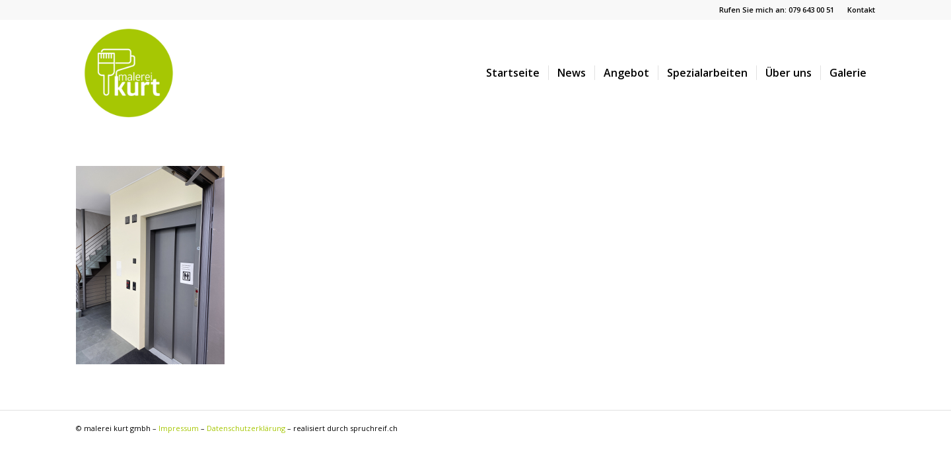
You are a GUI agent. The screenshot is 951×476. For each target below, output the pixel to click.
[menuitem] (858, 10)
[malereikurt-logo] (129, 73)
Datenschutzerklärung (246, 428)
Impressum (178, 428)
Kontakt (861, 10)
